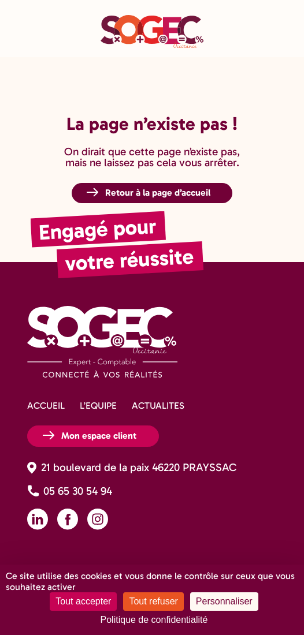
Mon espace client (98, 435)
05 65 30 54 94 (77, 491)
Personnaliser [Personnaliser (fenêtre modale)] (224, 601)
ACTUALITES (158, 405)
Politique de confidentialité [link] (154, 620)
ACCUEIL (46, 405)
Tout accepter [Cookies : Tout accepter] (83, 601)
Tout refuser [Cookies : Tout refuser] (153, 601)
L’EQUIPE (98, 405)
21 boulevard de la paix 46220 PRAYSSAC (138, 467)
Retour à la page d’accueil (157, 192)
